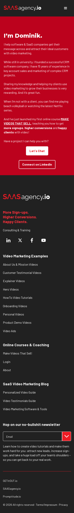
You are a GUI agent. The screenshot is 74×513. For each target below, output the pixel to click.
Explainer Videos (14, 281)
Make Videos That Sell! (17, 353)
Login (6, 362)
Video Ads (9, 331)
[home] (22, 8)
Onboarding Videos (15, 306)
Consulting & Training (16, 230)
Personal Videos (13, 314)
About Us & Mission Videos (20, 264)
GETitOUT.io (10, 480)
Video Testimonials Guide (19, 401)
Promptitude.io (12, 496)
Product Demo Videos (17, 322)
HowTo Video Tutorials (17, 297)
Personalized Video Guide (19, 392)
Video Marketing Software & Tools (25, 409)
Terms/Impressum (46, 504)
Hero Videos (11, 289)
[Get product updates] (32, 436)
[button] (65, 8)
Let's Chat (37, 151)
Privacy (63, 504)
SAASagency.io (12, 488)
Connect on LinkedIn (37, 164)
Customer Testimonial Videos (22, 272)
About (7, 370)
